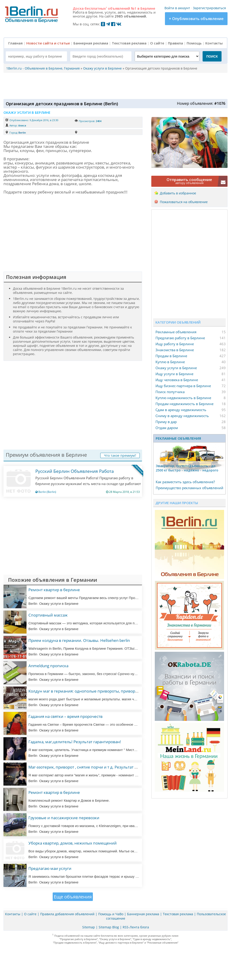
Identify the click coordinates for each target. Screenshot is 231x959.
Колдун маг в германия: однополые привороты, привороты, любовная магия (102, 691)
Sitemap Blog (109, 927)
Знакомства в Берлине (174, 350)
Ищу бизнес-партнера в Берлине (183, 385)
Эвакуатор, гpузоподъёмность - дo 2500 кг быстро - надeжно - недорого (187, 468)
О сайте (157, 43)
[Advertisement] (114, 85)
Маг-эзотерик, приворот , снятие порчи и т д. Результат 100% (86, 767)
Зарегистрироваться (209, 8)
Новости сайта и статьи (48, 43)
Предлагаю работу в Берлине (180, 338)
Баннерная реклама (90, 43)
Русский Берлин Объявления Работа (74, 471)
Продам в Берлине (171, 356)
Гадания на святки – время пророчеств (65, 716)
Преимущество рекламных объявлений (189, 487)
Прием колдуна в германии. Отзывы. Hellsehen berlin (79, 640)
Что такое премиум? (120, 455)
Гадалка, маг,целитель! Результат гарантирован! (74, 741)
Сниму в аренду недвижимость (182, 415)
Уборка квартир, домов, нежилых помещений (72, 843)
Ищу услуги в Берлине (174, 373)
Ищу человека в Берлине (176, 379)
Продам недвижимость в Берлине (184, 403)
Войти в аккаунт (177, 8)
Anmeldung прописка (48, 665)
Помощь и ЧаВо (110, 914)
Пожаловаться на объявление (184, 202)
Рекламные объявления (175, 332)
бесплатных (96, 8)
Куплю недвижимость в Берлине (183, 397)
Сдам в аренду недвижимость (180, 409)
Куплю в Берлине (170, 362)
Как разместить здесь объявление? (185, 482)
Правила (175, 43)
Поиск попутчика (170, 391)
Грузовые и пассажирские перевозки (63, 817)
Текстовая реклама (129, 43)
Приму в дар (166, 421)
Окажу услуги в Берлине (176, 367)
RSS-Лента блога (136, 927)
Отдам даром (166, 427)
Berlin (22, 132)
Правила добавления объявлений (67, 914)
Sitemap (88, 927)
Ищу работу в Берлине (174, 344)
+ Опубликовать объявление (196, 18)
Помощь (194, 43)
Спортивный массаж (48, 615)
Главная (15, 43)
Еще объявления (73, 897)
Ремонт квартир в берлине (54, 589)
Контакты (214, 43)
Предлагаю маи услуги (49, 868)
